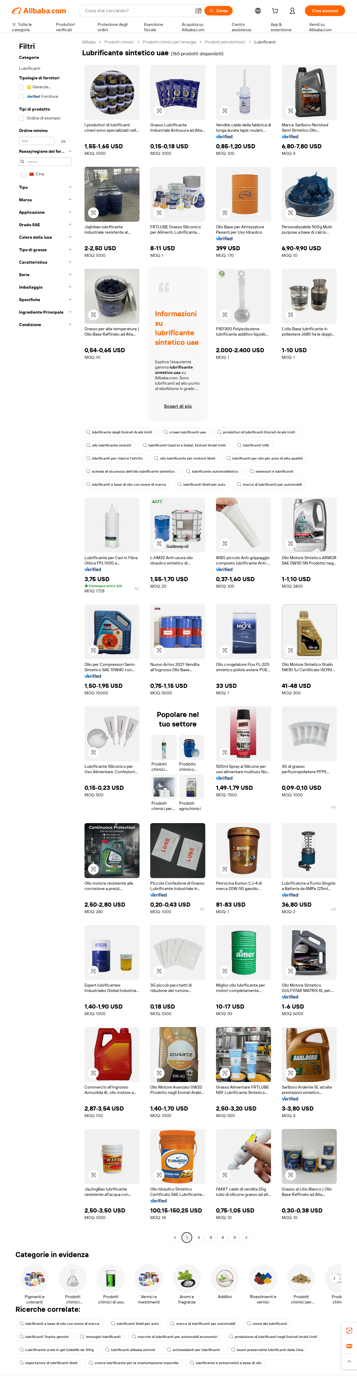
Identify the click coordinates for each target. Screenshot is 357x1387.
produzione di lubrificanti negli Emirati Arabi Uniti (273, 1336)
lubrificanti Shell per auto (201, 484)
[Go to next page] (246, 1237)
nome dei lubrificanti (267, 1323)
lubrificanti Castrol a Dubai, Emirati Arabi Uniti (184, 445)
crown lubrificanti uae (184, 432)
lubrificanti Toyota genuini (44, 1336)
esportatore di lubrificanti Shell (48, 1363)
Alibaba (88, 42)
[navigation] (45, 640)
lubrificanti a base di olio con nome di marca (126, 484)
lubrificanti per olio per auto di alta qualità (264, 458)
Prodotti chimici (119, 42)
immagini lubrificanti (100, 1336)
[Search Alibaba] (137, 10)
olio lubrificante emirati (108, 445)
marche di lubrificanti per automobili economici (174, 1336)
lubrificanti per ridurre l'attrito (114, 458)
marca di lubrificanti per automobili (269, 484)
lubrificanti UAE (253, 445)
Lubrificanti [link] (264, 42)
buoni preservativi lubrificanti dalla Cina (267, 1349)
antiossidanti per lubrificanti (193, 1349)
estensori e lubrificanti (271, 471)
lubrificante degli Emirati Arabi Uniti (119, 432)
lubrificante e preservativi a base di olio (226, 1363)
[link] (349, 1330)
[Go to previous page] (175, 1237)
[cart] (276, 11)
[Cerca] (218, 10)
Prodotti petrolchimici (225, 42)
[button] (198, 10)
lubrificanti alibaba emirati (130, 1349)
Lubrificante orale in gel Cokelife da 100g (56, 1349)
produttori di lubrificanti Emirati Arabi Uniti (256, 432)
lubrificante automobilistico (212, 471)
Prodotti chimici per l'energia (169, 42)
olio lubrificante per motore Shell (184, 458)
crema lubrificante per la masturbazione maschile (133, 1363)
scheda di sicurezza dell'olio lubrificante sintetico (130, 471)
